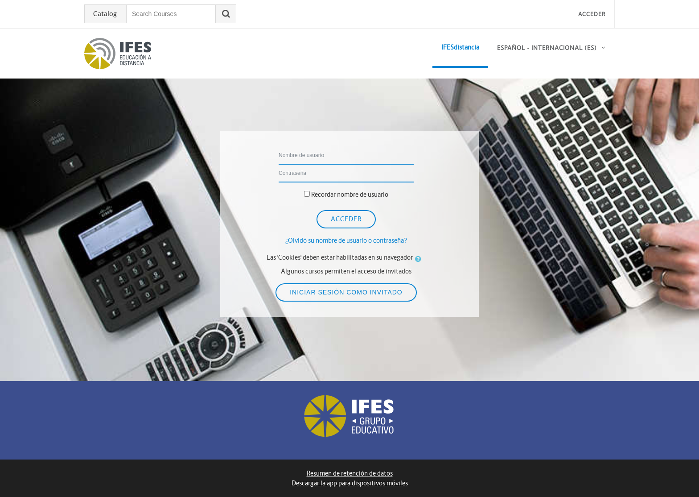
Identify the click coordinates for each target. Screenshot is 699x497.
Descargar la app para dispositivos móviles (350, 483)
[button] (420, 259)
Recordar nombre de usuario (349, 195)
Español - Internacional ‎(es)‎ (547, 48)
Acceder (591, 14)
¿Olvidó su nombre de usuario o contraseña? (346, 240)
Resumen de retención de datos (350, 473)
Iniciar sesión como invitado (346, 292)
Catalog (105, 14)
